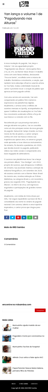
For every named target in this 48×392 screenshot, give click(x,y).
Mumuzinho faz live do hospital (26, 346)
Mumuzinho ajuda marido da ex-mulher (27, 326)
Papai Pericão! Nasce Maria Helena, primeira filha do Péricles (28, 369)
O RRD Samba (23, 384)
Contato (34, 384)
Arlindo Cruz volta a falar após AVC (28, 357)
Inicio (14, 384)
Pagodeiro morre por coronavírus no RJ (28, 337)
